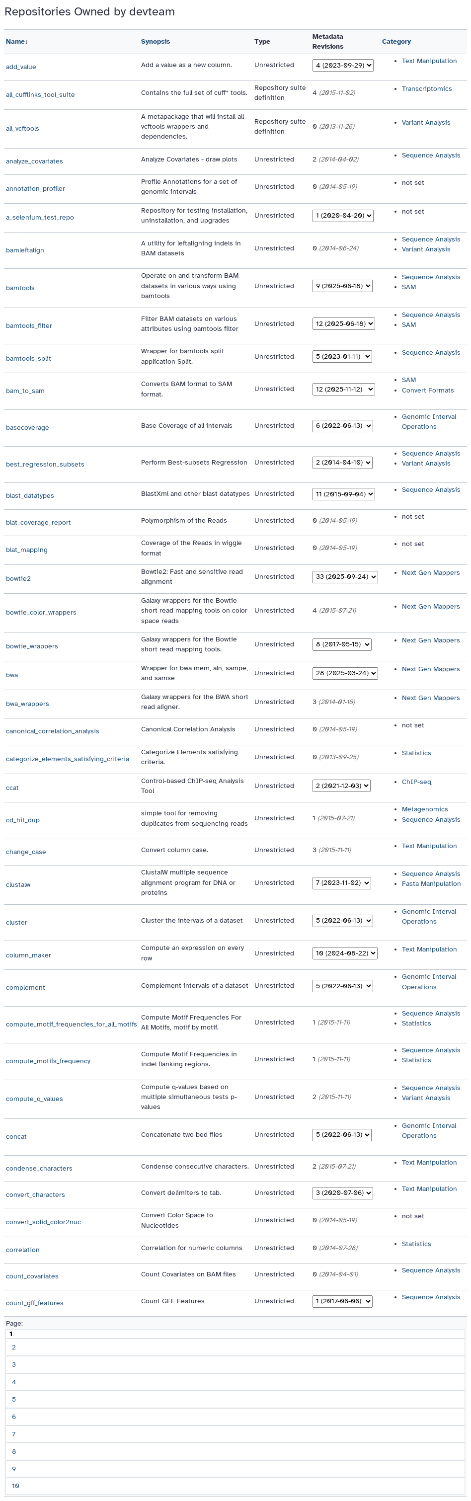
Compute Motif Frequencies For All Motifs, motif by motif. (191, 1022)
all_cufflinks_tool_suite (40, 94)
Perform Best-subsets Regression (194, 462)
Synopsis (155, 41)
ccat (12, 788)
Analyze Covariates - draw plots (189, 159)
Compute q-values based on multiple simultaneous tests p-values (189, 1097)
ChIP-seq (416, 782)
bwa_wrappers (27, 704)
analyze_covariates (34, 161)
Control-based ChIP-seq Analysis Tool (192, 786)
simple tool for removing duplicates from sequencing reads (194, 818)
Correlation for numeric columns (191, 1248)
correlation (23, 1250)
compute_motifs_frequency (48, 1061)
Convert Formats (428, 390)
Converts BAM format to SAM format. (186, 389)
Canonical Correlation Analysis (188, 729)
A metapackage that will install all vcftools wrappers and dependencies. (192, 126)
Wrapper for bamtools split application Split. (182, 356)
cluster (16, 922)
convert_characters (35, 1194)
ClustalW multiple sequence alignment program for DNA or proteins (188, 882)
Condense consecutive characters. (195, 1166)
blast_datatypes (30, 495)
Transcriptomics (427, 88)
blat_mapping (27, 550)
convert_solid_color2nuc (43, 1222)
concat (16, 1136)
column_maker (28, 955)
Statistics (416, 753)
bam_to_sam (25, 391)
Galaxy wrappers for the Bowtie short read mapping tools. (189, 644)
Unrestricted (274, 65)
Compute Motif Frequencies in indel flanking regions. (189, 1059)
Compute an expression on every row (192, 953)
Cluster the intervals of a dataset (192, 920)
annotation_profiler (35, 188)
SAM (409, 287)
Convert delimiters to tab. (181, 1192)
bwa (12, 675)
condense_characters (39, 1168)
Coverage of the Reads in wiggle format (191, 548)
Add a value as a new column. (186, 65)
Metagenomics (425, 809)
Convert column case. (174, 850)
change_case (26, 852)
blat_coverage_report (38, 522)
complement (25, 987)
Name (15, 41)
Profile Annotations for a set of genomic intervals (189, 186)
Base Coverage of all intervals (187, 425)
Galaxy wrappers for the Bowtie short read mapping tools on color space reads (194, 610)
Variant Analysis (426, 122)
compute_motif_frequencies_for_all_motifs (71, 1024)
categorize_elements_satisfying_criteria (67, 759)
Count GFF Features (173, 1301)
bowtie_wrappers (32, 646)
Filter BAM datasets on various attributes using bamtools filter (189, 324)
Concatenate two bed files (182, 1134)
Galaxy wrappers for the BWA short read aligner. (194, 702)
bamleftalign (25, 250)
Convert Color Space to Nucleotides (177, 1220)
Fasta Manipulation (431, 883)
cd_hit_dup (23, 820)
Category (396, 41)
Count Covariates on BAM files (188, 1274)
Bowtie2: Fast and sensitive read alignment (192, 576)
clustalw (18, 884)
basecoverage (27, 427)
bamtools (20, 288)
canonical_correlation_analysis (52, 731)
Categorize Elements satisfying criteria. (189, 757)
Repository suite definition (280, 92)
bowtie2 (18, 578)
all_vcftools (22, 128)
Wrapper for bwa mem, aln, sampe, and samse (194, 673)
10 (15, 1486)
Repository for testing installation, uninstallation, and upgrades (194, 215)
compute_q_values (34, 1099)
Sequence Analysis (431, 155)
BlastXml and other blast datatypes (195, 493)
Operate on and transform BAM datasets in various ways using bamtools (189, 285)
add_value (21, 67)
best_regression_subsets (45, 464)
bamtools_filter (29, 325)
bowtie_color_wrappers (41, 612)
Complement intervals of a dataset (194, 985)
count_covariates (32, 1276)
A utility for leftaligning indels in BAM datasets (191, 248)
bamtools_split (28, 358)
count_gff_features (35, 1303)
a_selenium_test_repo (40, 217)
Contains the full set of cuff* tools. (194, 92)
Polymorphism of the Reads (184, 520)
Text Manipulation (429, 61)
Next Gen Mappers (431, 572)
